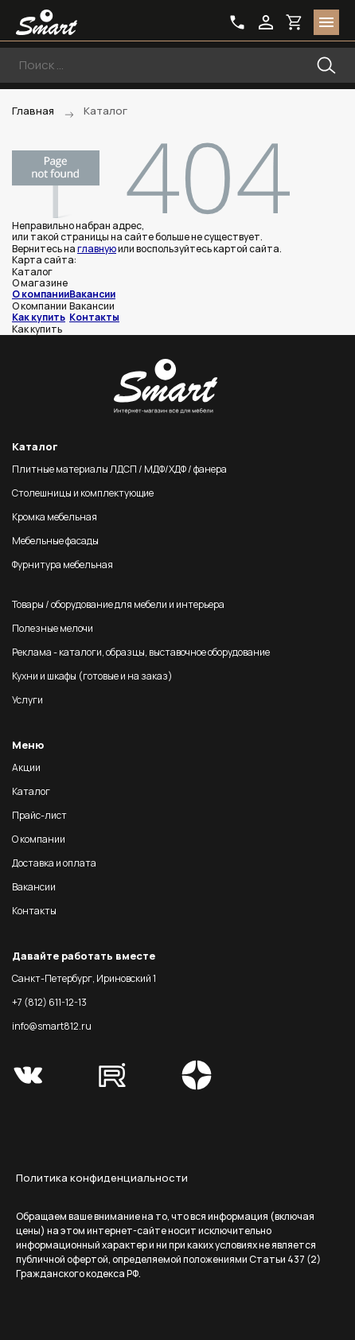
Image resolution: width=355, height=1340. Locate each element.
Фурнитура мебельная (62, 564)
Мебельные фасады (55, 540)
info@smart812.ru (52, 1026)
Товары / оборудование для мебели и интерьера (118, 604)
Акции (26, 767)
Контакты (94, 317)
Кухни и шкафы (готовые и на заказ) (92, 676)
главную (96, 248)
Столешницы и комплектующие (83, 493)
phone (237, 22)
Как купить (38, 317)
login (266, 22)
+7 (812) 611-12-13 (49, 1002)
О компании (40, 294)
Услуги (27, 700)
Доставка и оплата (54, 863)
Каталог (31, 791)
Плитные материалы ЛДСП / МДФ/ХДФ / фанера (119, 469)
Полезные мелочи (52, 628)
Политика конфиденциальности (102, 1178)
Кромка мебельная (54, 517)
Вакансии (92, 294)
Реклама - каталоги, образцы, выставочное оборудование (141, 652)
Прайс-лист (39, 815)
